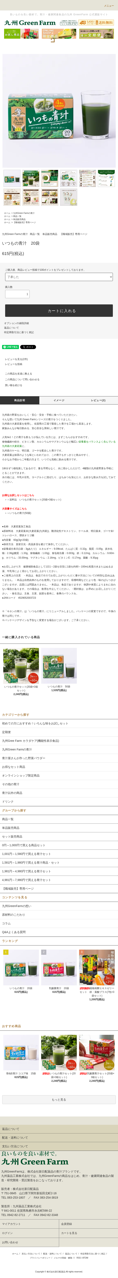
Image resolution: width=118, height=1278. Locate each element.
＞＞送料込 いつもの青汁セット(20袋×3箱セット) (33, 499)
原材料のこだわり (13, 914)
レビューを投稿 (11, 364)
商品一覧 (17, 216)
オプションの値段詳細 (16, 323)
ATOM (85, 1258)
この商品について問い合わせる (20, 379)
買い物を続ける (11, 385)
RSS (79, 1258)
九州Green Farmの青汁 (24, 213)
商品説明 (19, 400)
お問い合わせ (10, 1242)
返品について (11, 327)
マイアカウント (11, 1223)
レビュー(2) (98, 400)
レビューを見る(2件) (14, 359)
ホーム (7, 213)
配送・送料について (52, 1254)
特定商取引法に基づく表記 (19, 332)
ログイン (7, 1233)
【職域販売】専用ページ (24, 222)
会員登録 (66, 1223)
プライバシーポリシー (40, 1258)
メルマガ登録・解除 (63, 1258)
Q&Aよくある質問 (14, 932)
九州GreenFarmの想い (16, 906)
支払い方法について (31, 1254)
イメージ (59, 400)
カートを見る (69, 1233)
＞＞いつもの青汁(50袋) (18, 513)
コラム (6, 923)
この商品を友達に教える (16, 373)
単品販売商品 (19, 219)
